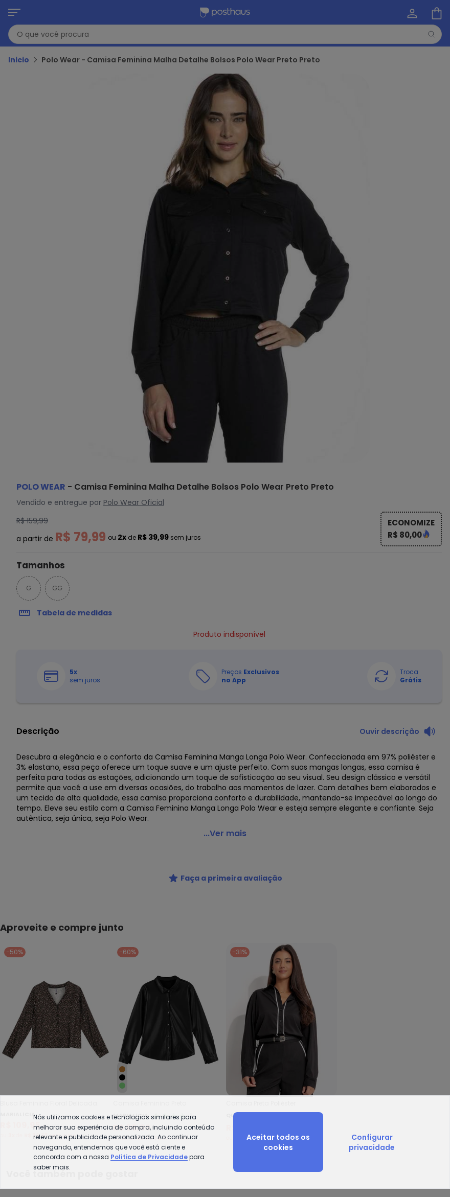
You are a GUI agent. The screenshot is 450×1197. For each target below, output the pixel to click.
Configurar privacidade (372, 1142)
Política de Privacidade (149, 1157)
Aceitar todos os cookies (278, 1142)
